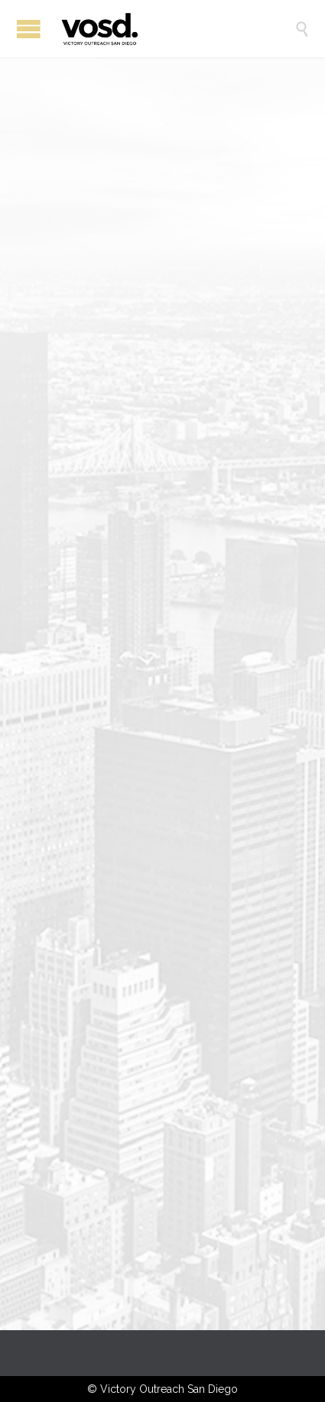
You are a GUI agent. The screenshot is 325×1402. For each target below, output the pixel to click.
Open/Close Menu (28, 28)
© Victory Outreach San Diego (162, 1389)
